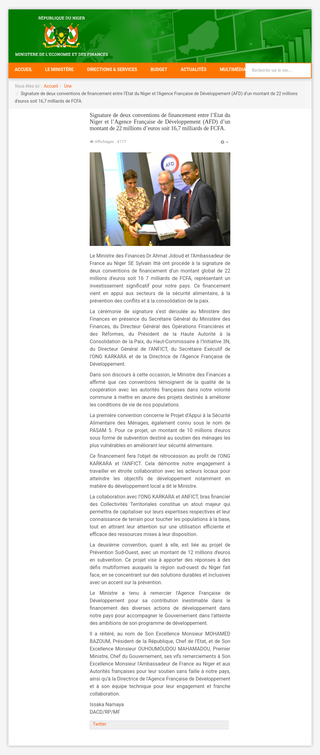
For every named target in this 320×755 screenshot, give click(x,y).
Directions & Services (112, 69)
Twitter (99, 724)
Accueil (23, 69)
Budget (159, 69)
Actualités (194, 69)
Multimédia (233, 69)
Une (68, 86)
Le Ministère (59, 69)
